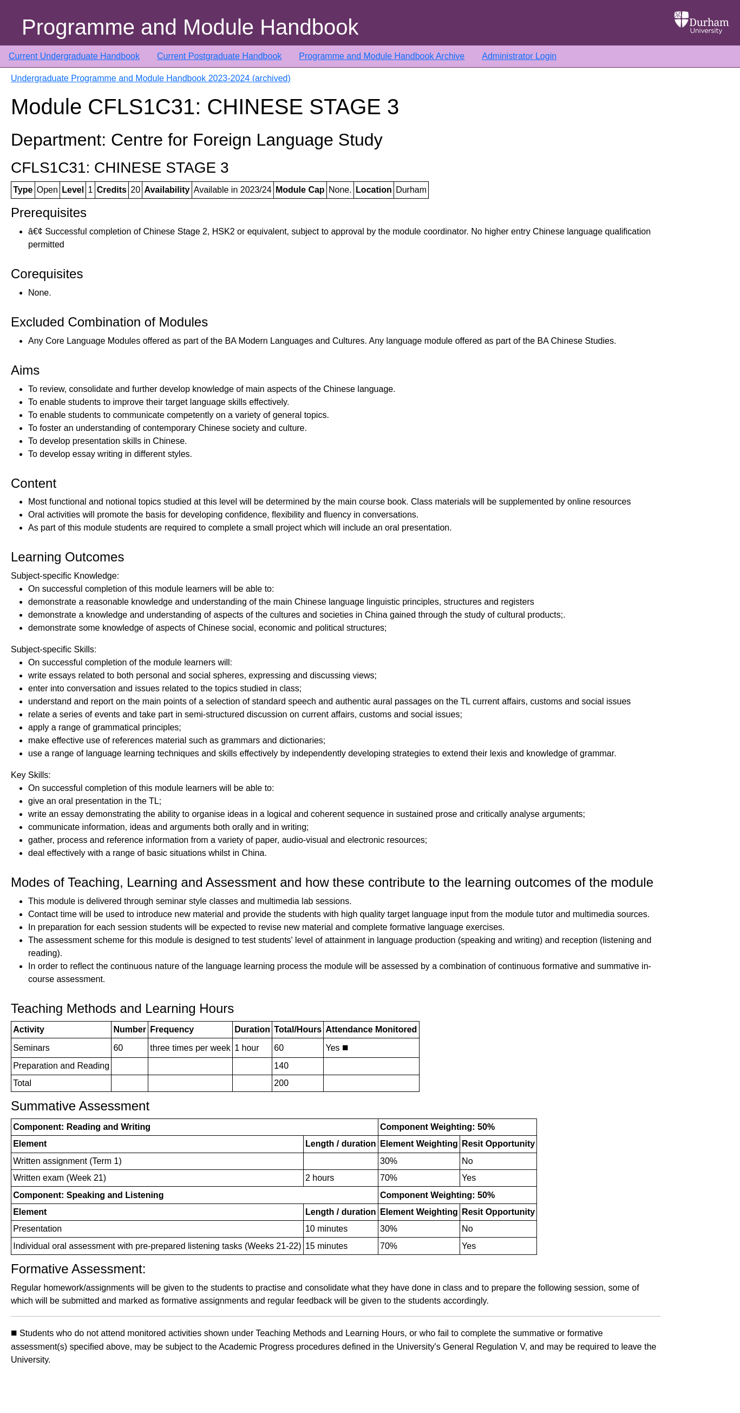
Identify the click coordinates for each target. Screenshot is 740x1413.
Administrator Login (519, 56)
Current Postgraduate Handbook (219, 56)
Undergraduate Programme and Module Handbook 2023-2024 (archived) (151, 78)
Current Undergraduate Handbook (74, 56)
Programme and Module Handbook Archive (381, 56)
